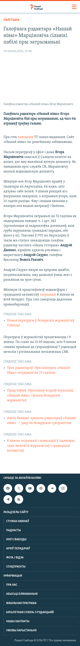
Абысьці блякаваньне (22, 594)
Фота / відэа (15, 557)
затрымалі (48, 295)
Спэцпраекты (16, 566)
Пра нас (11, 584)
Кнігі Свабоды (16, 539)
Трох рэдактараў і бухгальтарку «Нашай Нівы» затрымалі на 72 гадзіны (38, 370)
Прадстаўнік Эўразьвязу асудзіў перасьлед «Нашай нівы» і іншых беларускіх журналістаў (40, 395)
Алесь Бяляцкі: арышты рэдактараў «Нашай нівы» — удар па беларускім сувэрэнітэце (41, 420)
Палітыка (11, 20)
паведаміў (25, 137)
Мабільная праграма (21, 603)
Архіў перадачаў (18, 548)
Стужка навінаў (17, 521)
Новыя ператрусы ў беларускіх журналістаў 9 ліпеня (40, 323)
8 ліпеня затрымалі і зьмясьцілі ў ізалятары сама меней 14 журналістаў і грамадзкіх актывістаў (41, 445)
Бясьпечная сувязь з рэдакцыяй (30, 612)
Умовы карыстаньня (21, 630)
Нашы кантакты (17, 621)
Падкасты (13, 530)
